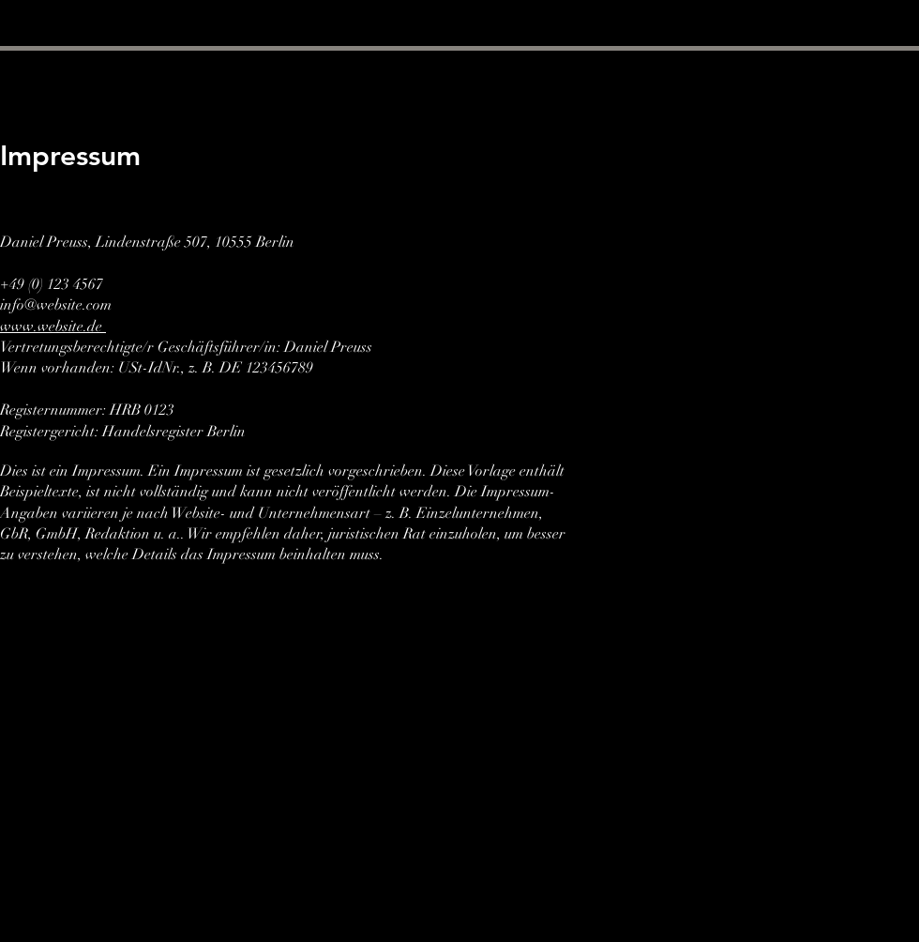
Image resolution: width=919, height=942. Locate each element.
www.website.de (53, 326)
